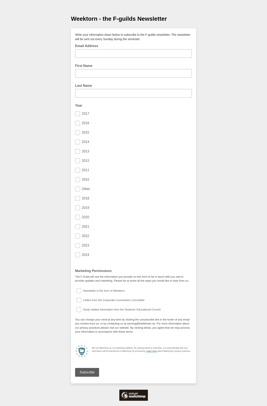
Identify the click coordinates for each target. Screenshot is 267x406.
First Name (83, 66)
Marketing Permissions (93, 271)
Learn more (151, 351)
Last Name (83, 85)
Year (78, 105)
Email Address (88, 45)
